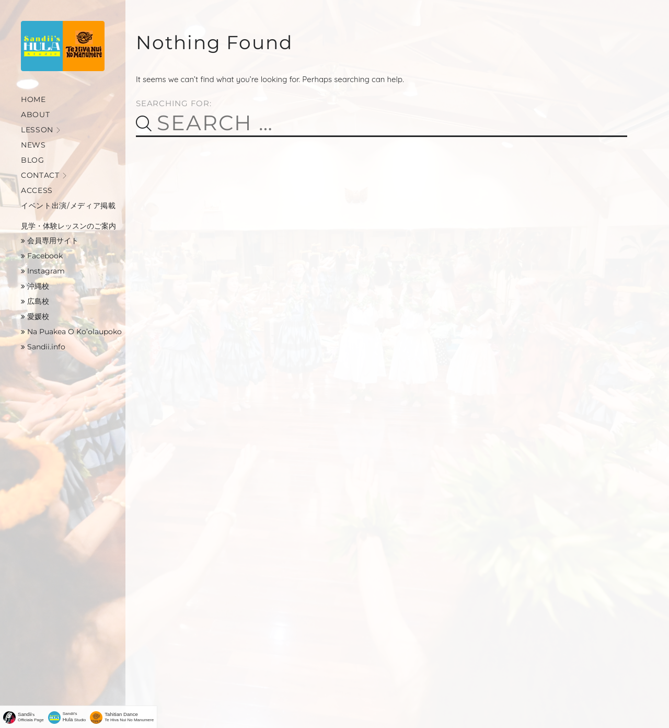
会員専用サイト (49, 240)
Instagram (43, 271)
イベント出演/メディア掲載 (68, 205)
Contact (40, 175)
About (35, 114)
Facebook (42, 256)
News (33, 145)
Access (37, 190)
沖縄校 (35, 286)
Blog (32, 160)
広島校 (35, 301)
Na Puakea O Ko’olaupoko (71, 331)
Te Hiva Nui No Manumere (129, 716)
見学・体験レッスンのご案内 (68, 226)
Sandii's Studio (74, 716)
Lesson (37, 130)
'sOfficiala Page (31, 716)
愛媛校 (35, 316)
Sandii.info (43, 347)
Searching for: (174, 103)
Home (33, 99)
